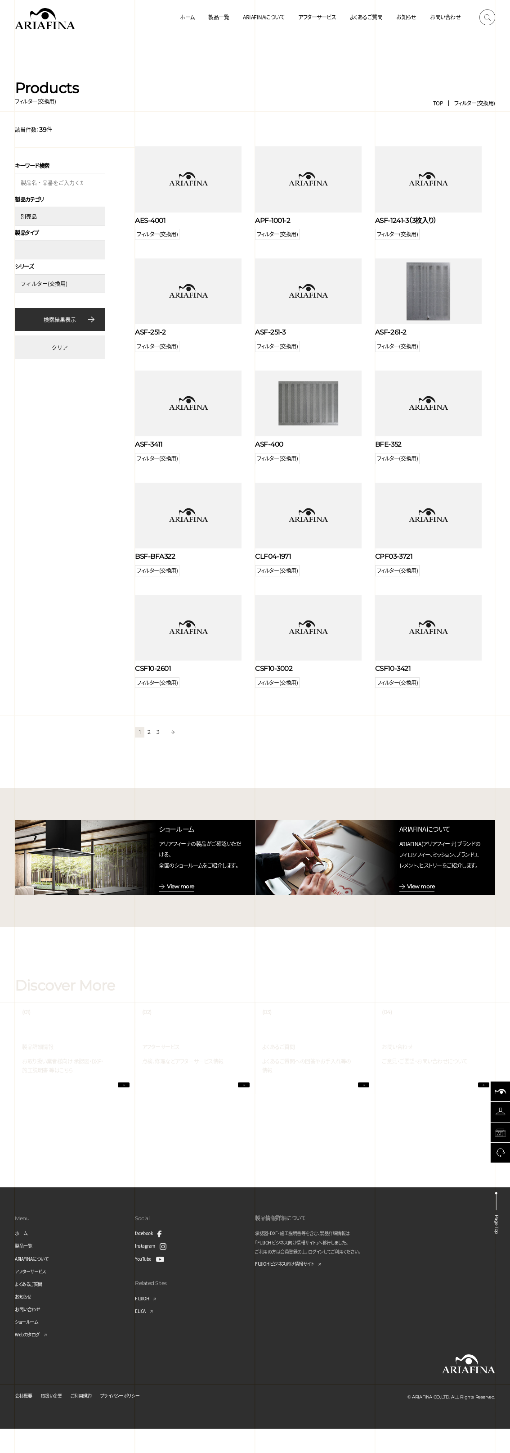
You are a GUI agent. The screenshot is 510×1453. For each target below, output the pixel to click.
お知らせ (406, 17)
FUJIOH (144, 1322)
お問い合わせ (445, 17)
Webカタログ (30, 1358)
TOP (438, 103)
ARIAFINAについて (263, 17)
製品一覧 (218, 17)
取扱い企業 (57, 1419)
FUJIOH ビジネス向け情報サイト (291, 1288)
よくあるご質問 (366, 17)
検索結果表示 (60, 315)
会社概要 (25, 1419)
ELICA (142, 1335)
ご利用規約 (91, 1419)
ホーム (187, 17)
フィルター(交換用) (474, 103)
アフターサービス (317, 17)
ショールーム (29, 1345)
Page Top (498, 1245)
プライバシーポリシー (136, 1419)
